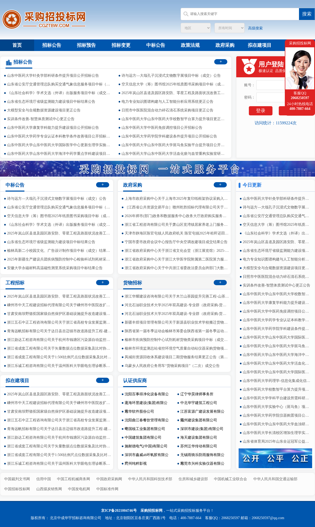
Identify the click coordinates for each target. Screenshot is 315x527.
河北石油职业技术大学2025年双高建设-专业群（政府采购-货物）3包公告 (177, 314)
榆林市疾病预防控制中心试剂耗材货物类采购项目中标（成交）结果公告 (177, 340)
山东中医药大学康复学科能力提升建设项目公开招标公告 (53, 128)
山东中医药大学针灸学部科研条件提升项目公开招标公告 (53, 76)
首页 (17, 45)
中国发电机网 (79, 489)
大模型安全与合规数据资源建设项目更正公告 (44, 110)
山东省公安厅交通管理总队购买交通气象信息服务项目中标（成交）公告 (59, 84)
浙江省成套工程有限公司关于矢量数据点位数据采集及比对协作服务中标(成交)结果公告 (59, 348)
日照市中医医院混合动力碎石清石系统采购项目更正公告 (167, 110)
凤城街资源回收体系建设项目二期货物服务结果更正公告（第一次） (177, 357)
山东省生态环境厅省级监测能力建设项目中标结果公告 (51, 102)
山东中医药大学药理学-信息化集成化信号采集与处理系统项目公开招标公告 (277, 381)
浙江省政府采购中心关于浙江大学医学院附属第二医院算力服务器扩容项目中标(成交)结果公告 (177, 259)
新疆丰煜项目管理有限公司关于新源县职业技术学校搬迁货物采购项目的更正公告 (177, 322)
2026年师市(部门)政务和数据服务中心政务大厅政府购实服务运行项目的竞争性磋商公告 (177, 216)
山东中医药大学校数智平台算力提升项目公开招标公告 (277, 389)
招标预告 (86, 45)
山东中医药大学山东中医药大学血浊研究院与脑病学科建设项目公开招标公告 (277, 424)
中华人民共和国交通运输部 (275, 479)
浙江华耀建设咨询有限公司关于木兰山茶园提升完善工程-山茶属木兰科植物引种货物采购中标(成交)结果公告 (177, 296)
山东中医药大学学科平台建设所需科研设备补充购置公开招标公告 (277, 398)
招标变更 (121, 45)
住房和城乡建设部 (193, 479)
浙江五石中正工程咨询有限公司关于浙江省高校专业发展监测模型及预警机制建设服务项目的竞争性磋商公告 (59, 322)
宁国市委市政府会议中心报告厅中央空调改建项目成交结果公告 (176, 242)
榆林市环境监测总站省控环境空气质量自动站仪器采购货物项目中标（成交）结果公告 (177, 348)
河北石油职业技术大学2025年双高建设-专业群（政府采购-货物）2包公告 (177, 305)
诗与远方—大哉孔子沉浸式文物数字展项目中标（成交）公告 (171, 76)
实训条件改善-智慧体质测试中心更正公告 (41, 119)
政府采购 (225, 45)
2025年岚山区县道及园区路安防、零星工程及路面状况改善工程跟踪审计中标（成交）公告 (174, 93)
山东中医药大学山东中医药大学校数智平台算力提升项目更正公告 (174, 119)
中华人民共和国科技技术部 (150, 479)
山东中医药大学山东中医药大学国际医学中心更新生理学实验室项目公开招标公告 (59, 145)
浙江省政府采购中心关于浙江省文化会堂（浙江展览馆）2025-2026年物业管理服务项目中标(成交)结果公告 (177, 251)
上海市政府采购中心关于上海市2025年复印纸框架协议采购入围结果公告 (177, 199)
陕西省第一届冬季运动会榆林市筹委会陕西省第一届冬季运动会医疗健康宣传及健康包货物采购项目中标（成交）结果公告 (177, 331)
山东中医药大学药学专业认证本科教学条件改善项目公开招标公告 (59, 136)
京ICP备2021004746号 (119, 511)
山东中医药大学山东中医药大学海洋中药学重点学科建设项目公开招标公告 (59, 154)
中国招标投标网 (17, 489)
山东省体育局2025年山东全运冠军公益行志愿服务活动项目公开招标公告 (277, 441)
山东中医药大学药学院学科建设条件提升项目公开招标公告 (169, 136)
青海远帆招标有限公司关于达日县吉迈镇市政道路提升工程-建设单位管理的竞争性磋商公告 (59, 331)
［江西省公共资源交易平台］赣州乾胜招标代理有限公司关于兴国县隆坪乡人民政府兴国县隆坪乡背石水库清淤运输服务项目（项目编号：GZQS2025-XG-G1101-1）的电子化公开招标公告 (177, 207)
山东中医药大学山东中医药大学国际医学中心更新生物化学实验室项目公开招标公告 (277, 372)
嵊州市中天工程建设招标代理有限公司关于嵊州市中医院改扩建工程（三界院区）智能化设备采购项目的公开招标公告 (59, 305)
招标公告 (51, 45)
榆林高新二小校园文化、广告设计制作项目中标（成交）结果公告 (59, 251)
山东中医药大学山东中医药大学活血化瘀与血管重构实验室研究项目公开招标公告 (174, 154)
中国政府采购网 (109, 479)
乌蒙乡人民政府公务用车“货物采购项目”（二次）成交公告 (172, 366)
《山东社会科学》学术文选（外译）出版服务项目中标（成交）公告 (59, 93)
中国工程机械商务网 (73, 479)
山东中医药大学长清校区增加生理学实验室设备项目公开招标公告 (277, 433)
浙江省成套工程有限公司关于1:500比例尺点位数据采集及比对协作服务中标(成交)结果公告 (59, 357)
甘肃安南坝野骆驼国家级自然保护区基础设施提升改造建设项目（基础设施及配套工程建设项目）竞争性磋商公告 (59, 314)
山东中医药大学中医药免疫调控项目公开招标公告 (162, 128)
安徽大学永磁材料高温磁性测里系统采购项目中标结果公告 (55, 268)
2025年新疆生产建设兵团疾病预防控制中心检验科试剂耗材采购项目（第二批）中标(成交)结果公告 (59, 259)
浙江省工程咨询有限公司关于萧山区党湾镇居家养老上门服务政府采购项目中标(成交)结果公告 (177, 225)
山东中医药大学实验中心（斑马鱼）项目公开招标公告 (277, 407)
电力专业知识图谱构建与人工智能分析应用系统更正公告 (167, 102)
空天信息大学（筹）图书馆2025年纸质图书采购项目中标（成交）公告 (174, 84)
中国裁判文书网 (17, 479)
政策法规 (190, 45)
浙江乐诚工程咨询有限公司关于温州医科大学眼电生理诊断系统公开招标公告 (59, 366)
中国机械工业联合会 (230, 479)
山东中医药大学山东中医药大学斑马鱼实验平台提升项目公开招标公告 (174, 145)
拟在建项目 (259, 45)
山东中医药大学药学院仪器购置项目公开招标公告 (277, 415)
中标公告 (155, 45)
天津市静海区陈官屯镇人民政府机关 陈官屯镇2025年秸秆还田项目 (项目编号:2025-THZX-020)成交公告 (177, 233)
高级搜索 (255, 28)
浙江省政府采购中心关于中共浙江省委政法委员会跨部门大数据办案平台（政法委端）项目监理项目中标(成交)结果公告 (177, 268)
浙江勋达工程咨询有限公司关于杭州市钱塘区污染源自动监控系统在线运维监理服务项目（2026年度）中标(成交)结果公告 (59, 340)
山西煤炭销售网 (49, 489)
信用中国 (43, 479)
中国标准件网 (107, 489)
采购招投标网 (151, 511)
